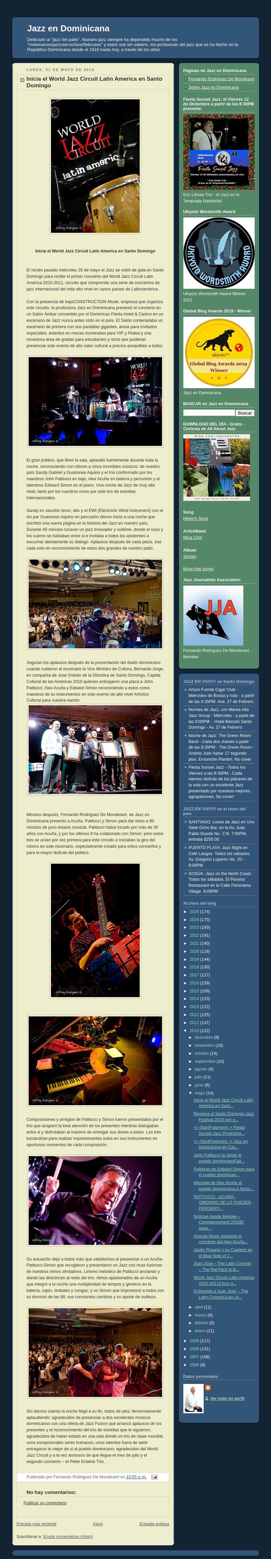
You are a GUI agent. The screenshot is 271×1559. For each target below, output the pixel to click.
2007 (195, 1357)
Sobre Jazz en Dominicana (214, 87)
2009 (195, 1341)
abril (199, 1307)
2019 (195, 959)
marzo (201, 1315)
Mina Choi (192, 537)
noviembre (205, 1045)
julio (199, 1077)
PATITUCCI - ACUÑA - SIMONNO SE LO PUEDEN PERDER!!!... (222, 1203)
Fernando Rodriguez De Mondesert (222, 79)
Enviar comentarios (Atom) (68, 1536)
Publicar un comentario (45, 1503)
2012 (195, 1014)
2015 (195, 991)
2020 (195, 951)
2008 (195, 1349)
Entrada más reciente (37, 1524)
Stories (189, 556)
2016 (195, 983)
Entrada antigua (154, 1524)
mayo (200, 1093)
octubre (202, 1053)
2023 (195, 927)
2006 (195, 1365)
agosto (201, 1069)
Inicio (98, 1524)
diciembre (204, 1037)
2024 (195, 919)
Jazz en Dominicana (68, 28)
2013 (195, 1006)
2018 (195, 967)
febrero (202, 1323)
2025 (195, 911)
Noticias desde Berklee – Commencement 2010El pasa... (219, 1222)
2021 (195, 943)
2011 (195, 1022)
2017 (195, 975)
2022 (195, 935)
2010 (195, 1030)
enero (201, 1331)
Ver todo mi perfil (227, 1398)
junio (200, 1085)
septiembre (206, 1061)
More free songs (198, 569)
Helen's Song (195, 518)
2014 (195, 998)
